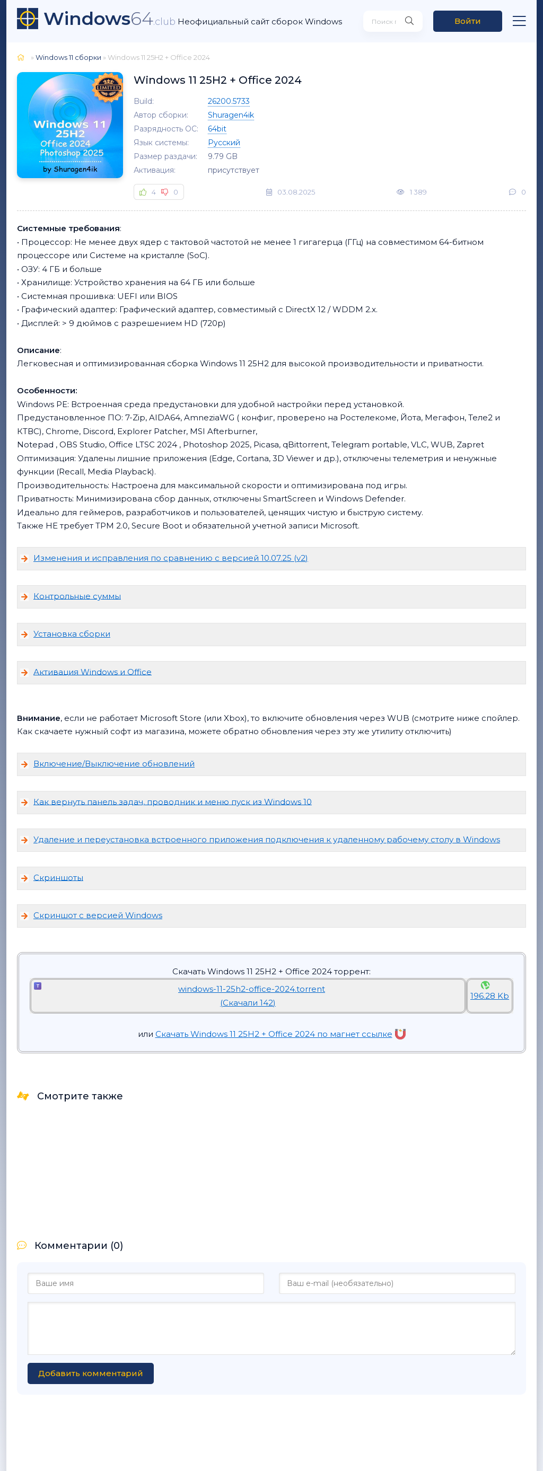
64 (109, 18)
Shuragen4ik (231, 115)
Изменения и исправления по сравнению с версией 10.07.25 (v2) (170, 558)
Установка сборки (71, 634)
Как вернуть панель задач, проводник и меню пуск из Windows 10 (172, 801)
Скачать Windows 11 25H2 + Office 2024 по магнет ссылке (280, 1034)
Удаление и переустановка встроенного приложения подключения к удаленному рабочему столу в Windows (266, 839)
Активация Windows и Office (92, 671)
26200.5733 (229, 101)
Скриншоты (58, 877)
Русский (224, 142)
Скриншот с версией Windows (97, 915)
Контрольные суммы (77, 596)
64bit (217, 129)
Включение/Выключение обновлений (114, 764)
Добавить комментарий (90, 1373)
